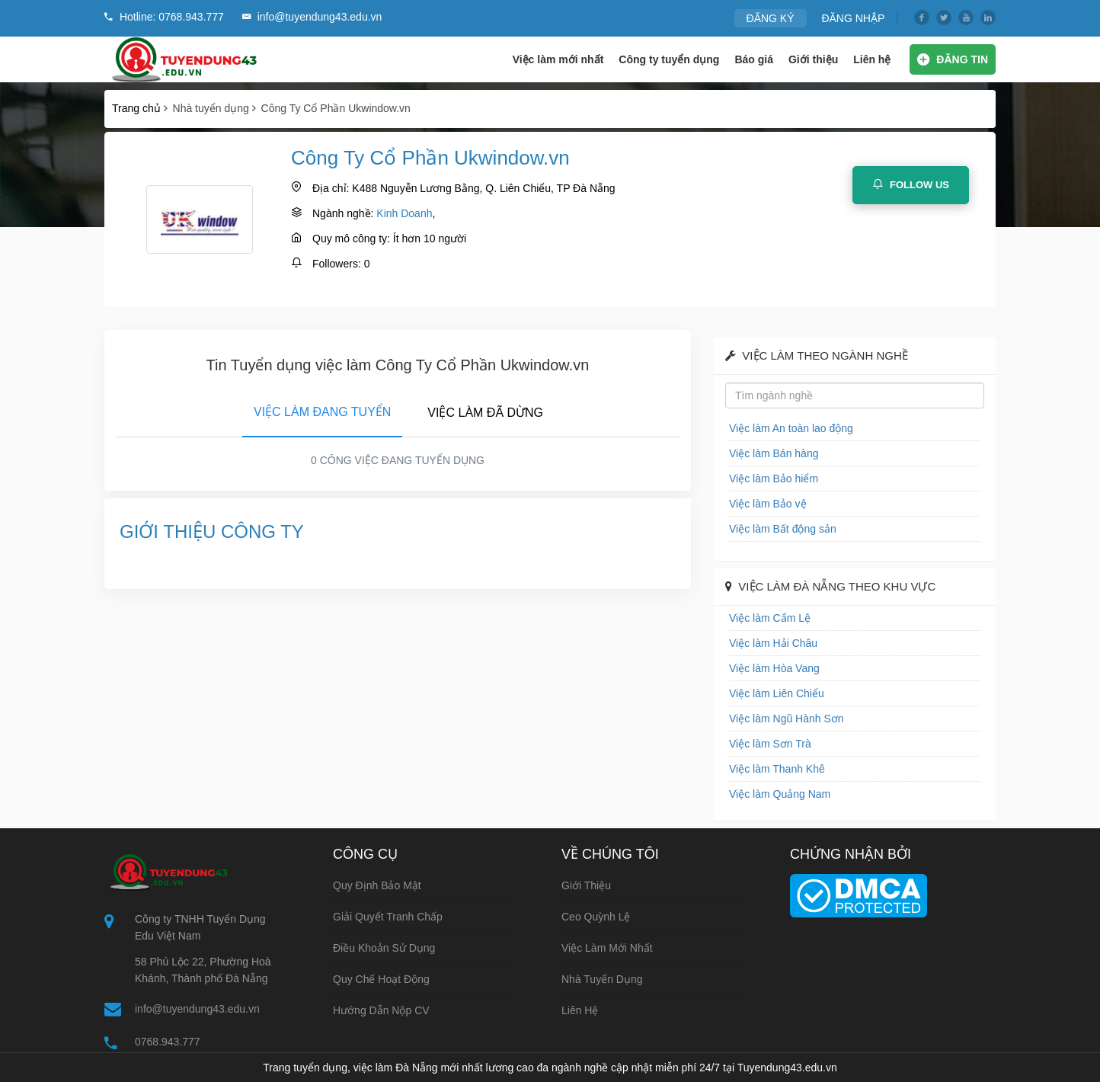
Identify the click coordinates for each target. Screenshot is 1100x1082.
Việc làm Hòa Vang (774, 668)
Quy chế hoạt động (381, 979)
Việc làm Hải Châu (773, 643)
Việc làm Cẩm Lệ (770, 618)
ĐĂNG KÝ (771, 18)
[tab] (322, 409)
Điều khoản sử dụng (384, 948)
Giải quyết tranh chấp (388, 917)
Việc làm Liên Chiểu (776, 693)
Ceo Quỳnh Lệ (596, 917)
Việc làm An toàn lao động (791, 428)
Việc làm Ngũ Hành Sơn (786, 718)
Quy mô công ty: (351, 238)
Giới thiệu (813, 59)
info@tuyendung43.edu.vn (197, 1009)
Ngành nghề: (342, 213)
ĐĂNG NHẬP (852, 18)
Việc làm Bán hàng (773, 453)
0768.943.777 (167, 1042)
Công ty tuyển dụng (669, 59)
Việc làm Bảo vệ (768, 504)
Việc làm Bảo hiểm (773, 478)
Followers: (336, 264)
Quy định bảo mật (377, 885)
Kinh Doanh (404, 213)
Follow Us (910, 184)
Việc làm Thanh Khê (777, 769)
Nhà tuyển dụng (602, 979)
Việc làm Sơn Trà (770, 744)
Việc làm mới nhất (558, 59)
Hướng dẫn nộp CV (381, 1010)
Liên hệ (872, 59)
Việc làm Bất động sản (782, 529)
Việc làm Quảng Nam (779, 794)
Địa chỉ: (330, 188)
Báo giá (753, 59)
